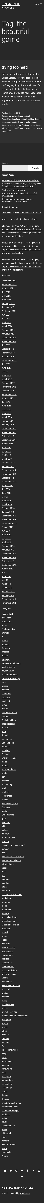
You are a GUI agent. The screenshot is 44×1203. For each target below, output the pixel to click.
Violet (4, 1129)
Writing (5, 1156)
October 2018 (8, 349)
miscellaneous (8, 921)
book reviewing (8, 667)
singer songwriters (10, 1050)
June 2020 (6, 318)
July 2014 (6, 489)
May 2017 (6, 372)
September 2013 (9, 523)
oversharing (7, 981)
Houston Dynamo (18, 122)
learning (5, 883)
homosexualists (9, 837)
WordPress (25, 1193)
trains (4, 1118)
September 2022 (9, 284)
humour (5, 849)
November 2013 (9, 519)
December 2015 (9, 428)
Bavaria (5, 655)
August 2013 (7, 527)
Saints (4, 1031)
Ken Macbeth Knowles (17, 1187)
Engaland (6, 750)
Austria (5, 640)
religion (5, 1023)
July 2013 (6, 531)
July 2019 (6, 345)
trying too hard (15, 67)
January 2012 (8, 595)
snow (4, 1057)
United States (36, 128)
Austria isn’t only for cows (13, 190)
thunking (5, 1099)
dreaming (6, 735)
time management (10, 1107)
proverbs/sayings (9, 1012)
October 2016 (8, 391)
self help (5, 1038)
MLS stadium (13, 125)
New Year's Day (8, 947)
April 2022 (6, 299)
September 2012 (9, 565)
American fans (14, 119)
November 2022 (9, 281)
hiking (4, 826)
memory (5, 913)
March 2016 (7, 417)
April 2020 (6, 322)
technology (7, 1088)
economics (7, 739)
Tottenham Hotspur (10, 1110)
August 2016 (7, 398)
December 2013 (9, 516)
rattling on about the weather (15, 1016)
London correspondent (12, 894)
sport (4, 1072)
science (5, 1034)
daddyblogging (8, 724)
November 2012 (9, 557)
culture (5, 708)
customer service (9, 712)
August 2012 (7, 569)
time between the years (12, 1103)
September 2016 (9, 394)
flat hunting (7, 784)
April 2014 (6, 500)
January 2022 (8, 307)
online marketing (9, 970)
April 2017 (6, 375)
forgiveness (7, 796)
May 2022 (6, 296)
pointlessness (8, 1004)
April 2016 (6, 413)
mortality (6, 928)
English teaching (9, 758)
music (4, 936)
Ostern (5, 978)
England (5, 754)
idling (4, 853)
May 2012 (6, 580)
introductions (8, 864)
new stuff (6, 944)
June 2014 (6, 493)
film (3, 777)
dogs (4, 731)
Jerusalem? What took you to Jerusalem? (20, 180)
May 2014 (6, 497)
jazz (3, 875)
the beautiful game (17, 128)
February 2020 (8, 330)
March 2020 (7, 326)
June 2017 (6, 368)
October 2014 (8, 478)
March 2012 (7, 588)
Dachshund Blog (9, 720)
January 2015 (8, 466)
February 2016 (8, 421)
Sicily (4, 1046)
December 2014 (9, 470)
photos (5, 993)
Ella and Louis (8, 743)
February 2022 (8, 303)
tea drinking (7, 1084)
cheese (5, 686)
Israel (4, 868)
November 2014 (9, 474)
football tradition (27, 119)
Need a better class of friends (28, 212)
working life (7, 1152)
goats (4, 811)
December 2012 (9, 553)
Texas (4, 1091)
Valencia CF (6, 131)
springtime (6, 1076)
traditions (6, 1114)
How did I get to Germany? (13, 845)
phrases (5, 997)
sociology (6, 1065)
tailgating (5, 128)
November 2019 (9, 341)
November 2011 (9, 603)
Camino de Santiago (11, 678)
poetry (4, 1000)
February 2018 (8, 353)
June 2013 (6, 535)
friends (5, 800)
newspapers (7, 951)
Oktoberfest (7, 963)
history (5, 830)
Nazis (4, 940)
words (4, 1148)
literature (6, 890)
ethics (4, 762)
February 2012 (8, 591)
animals (5, 633)
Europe (5, 765)
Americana (18, 116)
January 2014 (8, 512)
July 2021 (6, 315)
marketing (6, 898)
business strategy (10, 674)
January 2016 (8, 425)
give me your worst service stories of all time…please (19, 194)
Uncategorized (8, 1126)
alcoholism (7, 618)
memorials (6, 909)
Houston (5, 841)
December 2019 (9, 337)
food (4, 788)
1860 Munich (7, 614)
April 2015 (6, 455)
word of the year (9, 1144)
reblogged (6, 1019)
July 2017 (6, 364)
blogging (5, 659)
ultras (28, 128)
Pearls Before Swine (11, 985)
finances (5, 781)
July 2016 (6, 402)
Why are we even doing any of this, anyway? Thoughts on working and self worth (21, 185)
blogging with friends (11, 663)
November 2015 (9, 432)
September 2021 (9, 311)
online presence (9, 974)
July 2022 (6, 292)
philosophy (6, 989)
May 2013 (6, 538)
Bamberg (6, 648)
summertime (7, 1080)
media (4, 906)
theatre (5, 1095)
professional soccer (27, 125)
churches (6, 697)
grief (4, 818)
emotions (6, 746)
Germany (6, 807)
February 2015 (8, 462)
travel (4, 1122)
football (27, 116)
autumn (5, 644)
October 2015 (8, 436)
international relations (11, 860)
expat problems (9, 769)
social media (7, 1061)
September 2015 (9, 440)
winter (4, 1137)
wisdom (5, 1141)
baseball (5, 652)
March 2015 (7, 459)
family (4, 773)
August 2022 (7, 288)
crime (4, 705)
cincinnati (6, 701)
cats (4, 682)
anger (4, 625)
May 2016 (6, 409)
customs (6, 716)
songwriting (7, 1069)
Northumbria (7, 955)
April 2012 (6, 584)
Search (5, 163)
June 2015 (6, 447)
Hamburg (6, 822)
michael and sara (9, 917)
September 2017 (9, 360)
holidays (5, 834)
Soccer (38, 125)
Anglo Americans (9, 629)
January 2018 (8, 356)
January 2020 (8, 334)
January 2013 (8, 550)
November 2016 (9, 387)
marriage (6, 902)
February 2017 (8, 383)
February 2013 (8, 546)
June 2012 (6, 576)
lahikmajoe (6, 212)
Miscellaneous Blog (10, 925)
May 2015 (6, 451)
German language (10, 803)
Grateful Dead (8, 815)
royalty (5, 1027)
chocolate (6, 690)
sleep (4, 1053)
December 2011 (9, 599)
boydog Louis (8, 671)
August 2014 (7, 485)
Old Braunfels (8, 966)
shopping (6, 1042)
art (3, 636)
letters (4, 887)
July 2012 (6, 572)
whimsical (6, 1133)
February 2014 (8, 508)
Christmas (6, 693)
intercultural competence (13, 856)
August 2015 (7, 444)
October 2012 (8, 561)
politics (5, 1008)
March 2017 (7, 379)
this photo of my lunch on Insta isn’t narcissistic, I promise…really (18, 200)
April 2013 (6, 542)
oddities (5, 959)
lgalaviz (5, 243)
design (5, 727)
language (6, 879)
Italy (3, 871)
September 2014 (9, 481)
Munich (5, 932)
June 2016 (6, 406)
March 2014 (7, 504)
